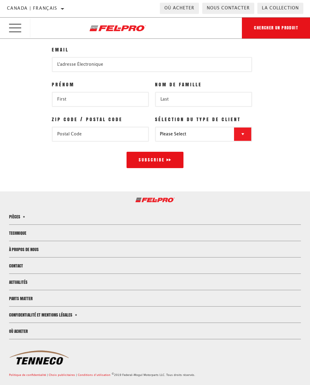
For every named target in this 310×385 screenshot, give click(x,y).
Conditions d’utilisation (94, 375)
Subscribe (152, 160)
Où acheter (179, 8)
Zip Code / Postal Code (87, 119)
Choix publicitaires (62, 375)
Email (60, 49)
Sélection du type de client (198, 119)
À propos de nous (24, 249)
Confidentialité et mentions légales (44, 315)
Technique (17, 233)
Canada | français (32, 8)
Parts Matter (21, 298)
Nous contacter (228, 8)
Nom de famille (178, 84)
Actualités (18, 282)
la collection (280, 8)
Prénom (63, 84)
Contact (16, 266)
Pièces (18, 217)
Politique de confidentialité (27, 375)
